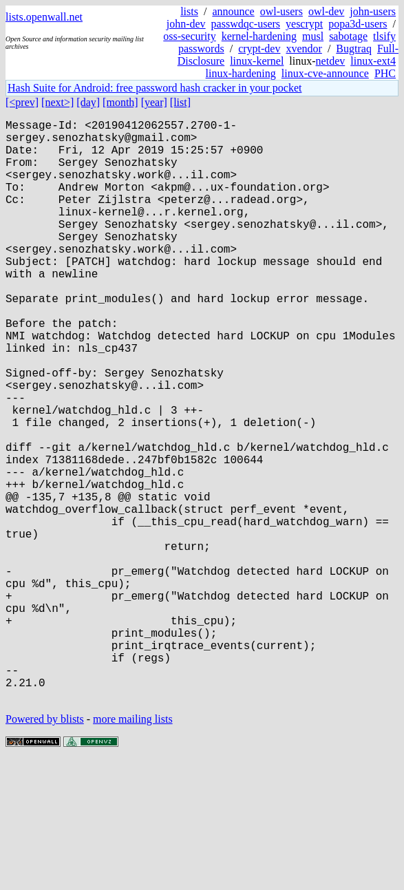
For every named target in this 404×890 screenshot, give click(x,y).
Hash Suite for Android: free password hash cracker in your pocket (154, 88)
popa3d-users (357, 24)
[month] (120, 102)
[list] (180, 102)
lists (189, 11)
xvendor (303, 48)
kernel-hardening (259, 36)
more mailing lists (133, 848)
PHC (385, 73)
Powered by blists (45, 848)
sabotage (348, 36)
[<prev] (22, 102)
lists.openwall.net (44, 17)
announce (233, 11)
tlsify (384, 36)
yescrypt (304, 24)
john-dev (186, 24)
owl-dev (326, 11)
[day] (88, 102)
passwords (201, 48)
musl (312, 36)
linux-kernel (257, 61)
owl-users (281, 11)
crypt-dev (259, 48)
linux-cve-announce (325, 73)
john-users (373, 11)
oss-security (189, 36)
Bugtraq (354, 48)
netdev (330, 61)
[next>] (57, 102)
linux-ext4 (373, 61)
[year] (154, 102)
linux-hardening (241, 73)
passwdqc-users (245, 24)
